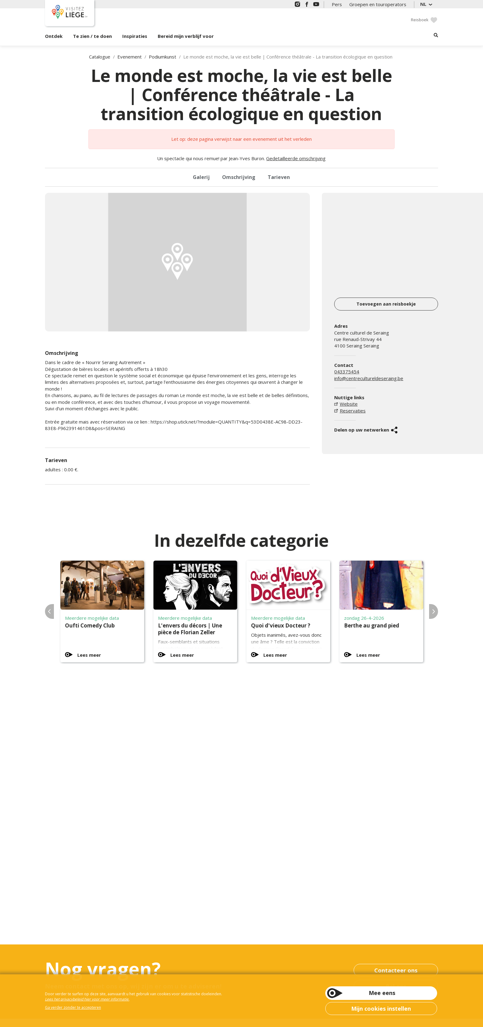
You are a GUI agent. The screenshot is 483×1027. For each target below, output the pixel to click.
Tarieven (279, 177)
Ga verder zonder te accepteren (73, 1007)
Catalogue (99, 57)
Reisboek (419, 19)
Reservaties (353, 411)
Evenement (129, 57)
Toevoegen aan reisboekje (386, 304)
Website (349, 404)
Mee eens (382, 993)
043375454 (346, 371)
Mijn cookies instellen (381, 1008)
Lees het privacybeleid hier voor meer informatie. (87, 999)
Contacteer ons (395, 970)
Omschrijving (238, 177)
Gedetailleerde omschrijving (296, 158)
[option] (177, 262)
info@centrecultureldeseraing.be (368, 378)
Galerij (201, 177)
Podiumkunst (162, 57)
